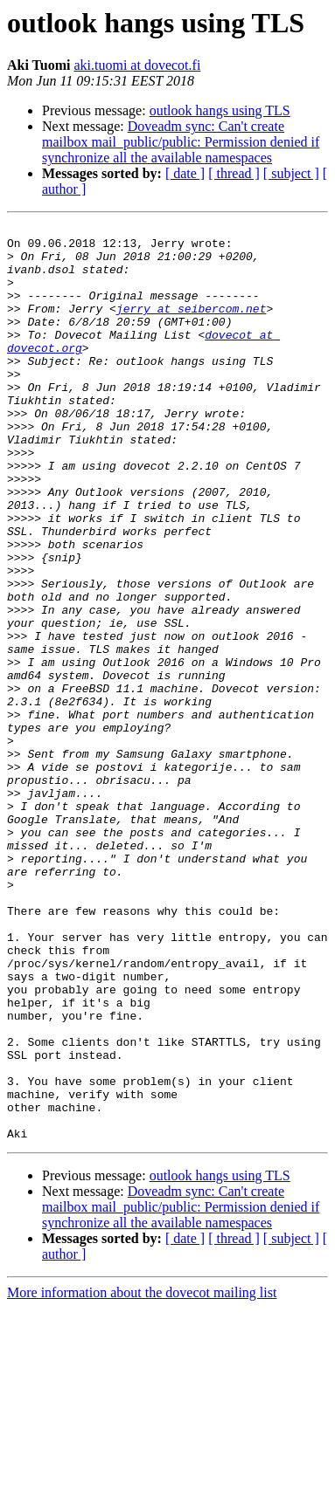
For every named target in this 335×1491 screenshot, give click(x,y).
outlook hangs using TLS (220, 110)
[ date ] (185, 173)
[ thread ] (234, 173)
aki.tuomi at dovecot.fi (136, 65)
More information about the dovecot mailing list (141, 1475)
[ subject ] (291, 173)
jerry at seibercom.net (191, 326)
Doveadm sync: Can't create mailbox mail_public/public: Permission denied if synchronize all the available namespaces (180, 142)
